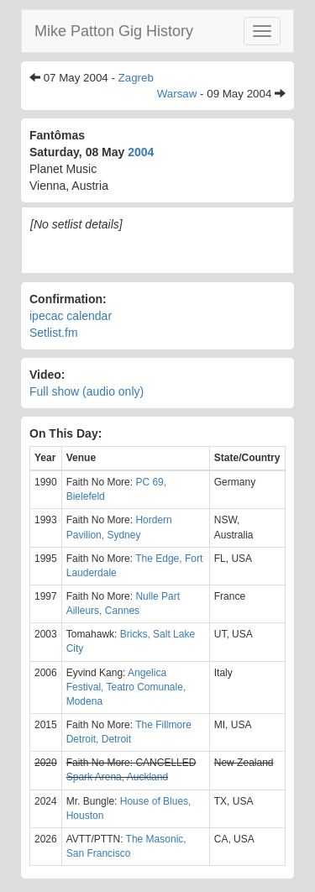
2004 (141, 152)
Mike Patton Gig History (113, 31)
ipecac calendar (70, 316)
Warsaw (177, 93)
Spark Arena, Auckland (117, 777)
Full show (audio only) (86, 391)
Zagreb (136, 77)
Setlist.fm (53, 332)
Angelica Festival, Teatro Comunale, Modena (126, 687)
